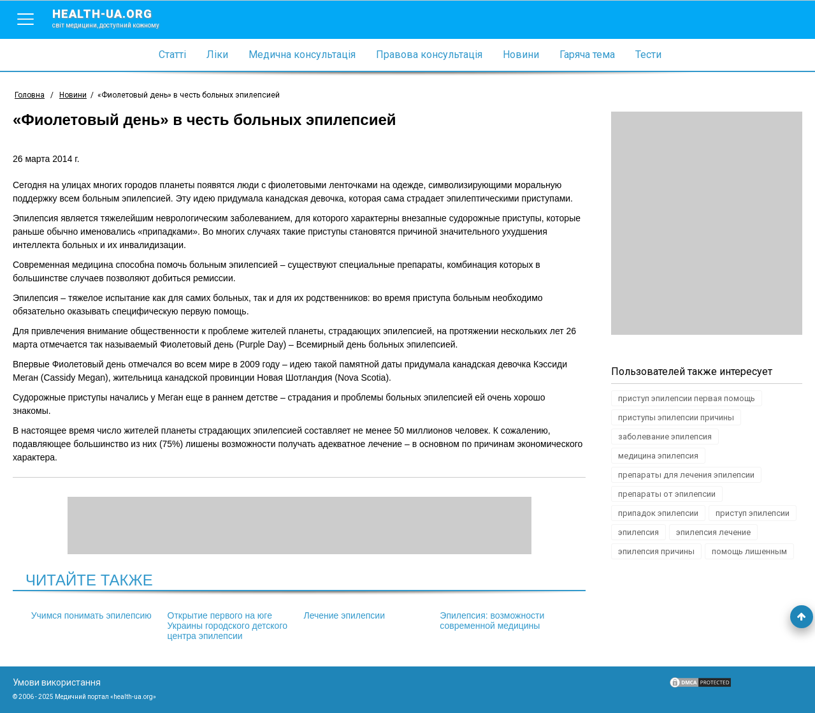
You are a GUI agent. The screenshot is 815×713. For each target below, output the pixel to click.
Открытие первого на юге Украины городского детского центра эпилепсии (227, 625)
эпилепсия (638, 532)
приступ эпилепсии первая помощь (686, 398)
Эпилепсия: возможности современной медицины (492, 620)
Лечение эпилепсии (344, 615)
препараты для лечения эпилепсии (686, 475)
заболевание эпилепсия (665, 436)
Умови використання (57, 682)
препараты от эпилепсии (667, 494)
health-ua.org (116, 18)
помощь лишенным (749, 551)
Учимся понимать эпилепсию (91, 615)
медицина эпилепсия (658, 455)
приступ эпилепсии (753, 513)
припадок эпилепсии (658, 513)
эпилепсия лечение (713, 532)
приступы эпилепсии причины (676, 417)
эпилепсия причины (656, 551)
